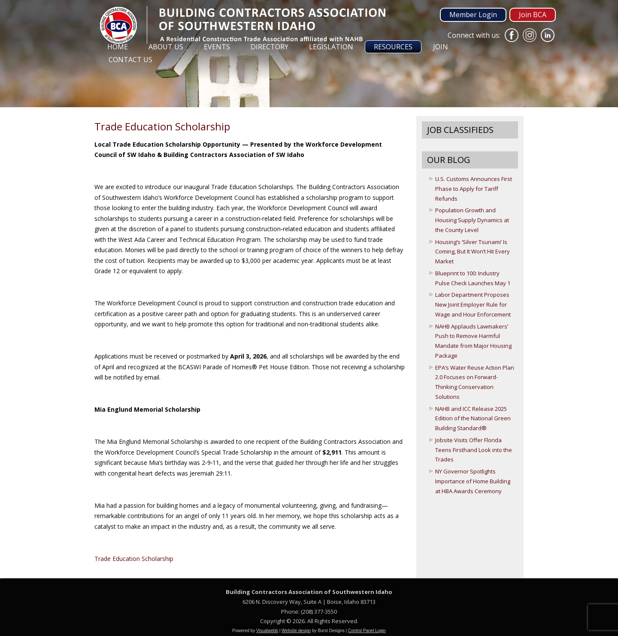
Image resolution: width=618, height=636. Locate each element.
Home (117, 46)
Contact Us (130, 59)
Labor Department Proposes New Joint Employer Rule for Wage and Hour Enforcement (473, 304)
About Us (165, 46)
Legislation (331, 46)
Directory (269, 46)
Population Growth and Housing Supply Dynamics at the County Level (472, 220)
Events (217, 46)
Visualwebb (267, 630)
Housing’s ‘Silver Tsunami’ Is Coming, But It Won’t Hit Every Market (472, 251)
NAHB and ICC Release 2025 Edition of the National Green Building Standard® (473, 418)
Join (440, 46)
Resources (393, 46)
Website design (296, 630)
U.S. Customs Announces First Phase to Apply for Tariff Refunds (473, 188)
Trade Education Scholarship (133, 559)
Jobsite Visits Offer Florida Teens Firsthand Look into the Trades (473, 450)
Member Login (473, 14)
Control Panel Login (367, 630)
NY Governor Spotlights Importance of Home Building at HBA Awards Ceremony (472, 481)
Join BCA (532, 14)
